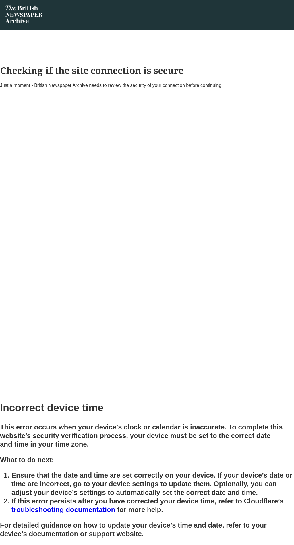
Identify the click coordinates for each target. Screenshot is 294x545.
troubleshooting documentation (63, 509)
